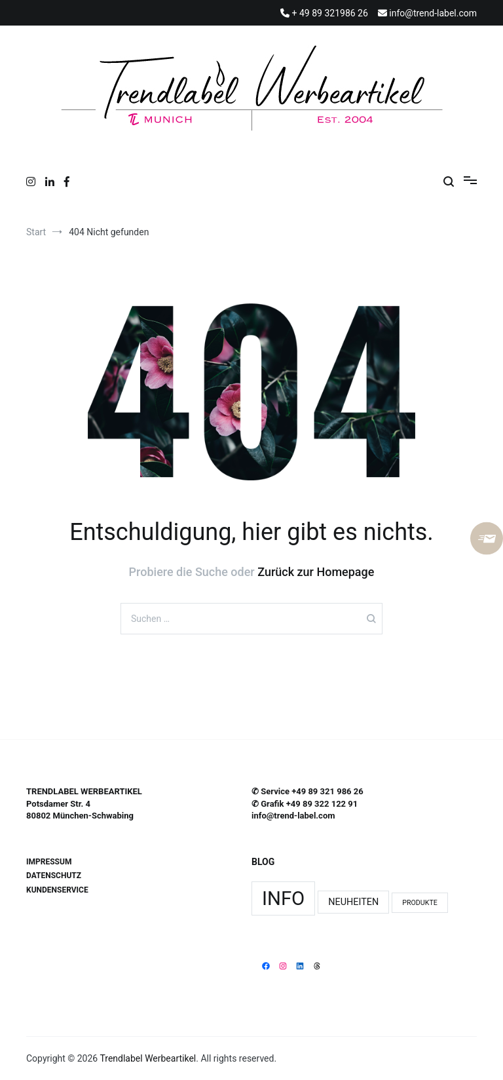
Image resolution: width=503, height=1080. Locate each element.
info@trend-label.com (293, 815)
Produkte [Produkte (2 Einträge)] (420, 902)
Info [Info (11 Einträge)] (283, 898)
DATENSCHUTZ (53, 875)
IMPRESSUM (48, 861)
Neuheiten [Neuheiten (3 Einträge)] (353, 902)
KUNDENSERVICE (57, 890)
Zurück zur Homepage (315, 572)
